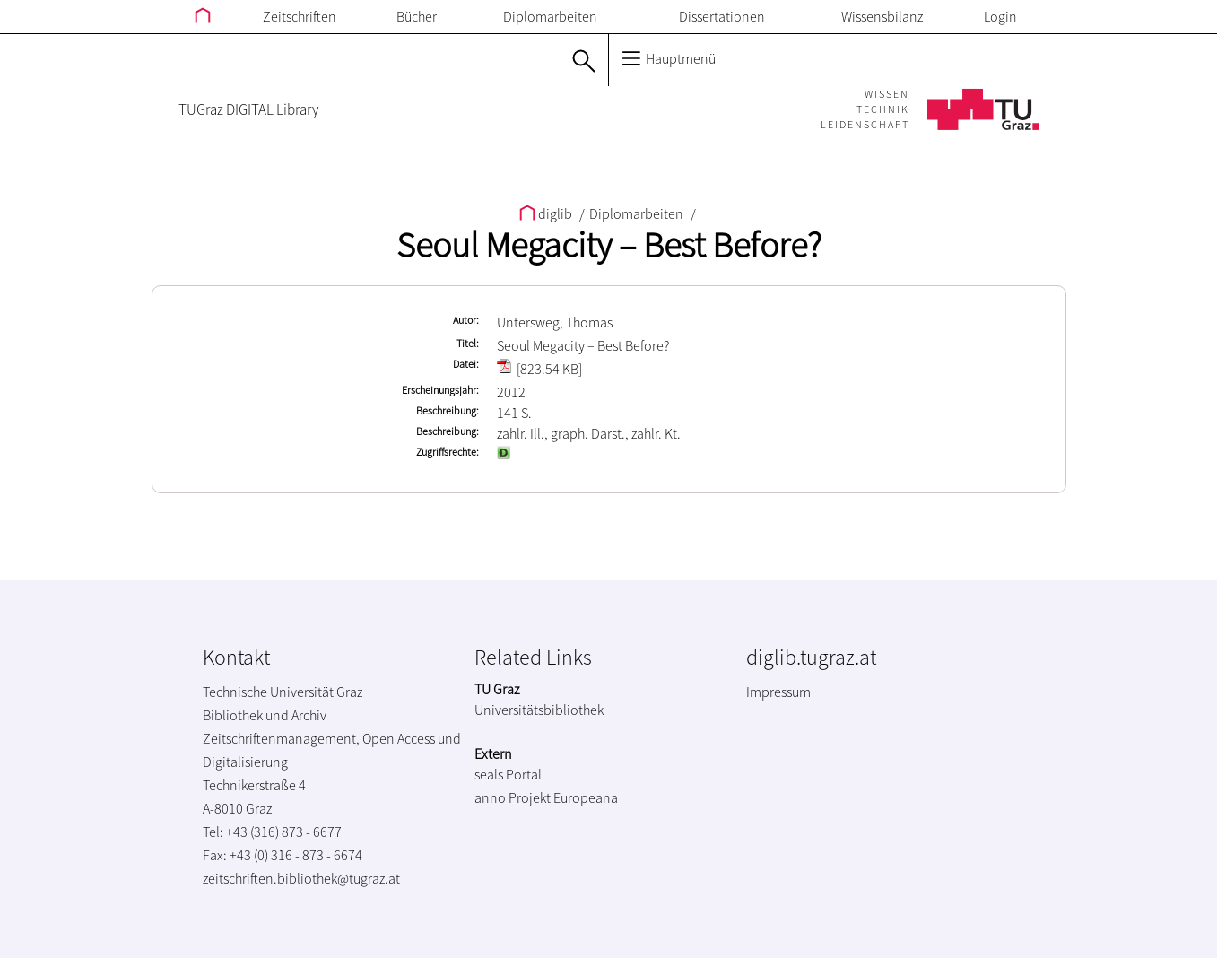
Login (1000, 16)
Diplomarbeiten (550, 16)
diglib (547, 213)
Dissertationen (722, 16)
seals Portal (508, 774)
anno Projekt (512, 797)
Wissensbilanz (882, 16)
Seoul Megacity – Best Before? (608, 244)
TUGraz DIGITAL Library (248, 109)
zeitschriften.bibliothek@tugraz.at (301, 878)
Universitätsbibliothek (539, 709)
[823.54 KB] (539, 369)
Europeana (585, 797)
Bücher (416, 16)
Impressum (778, 692)
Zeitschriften (299, 16)
